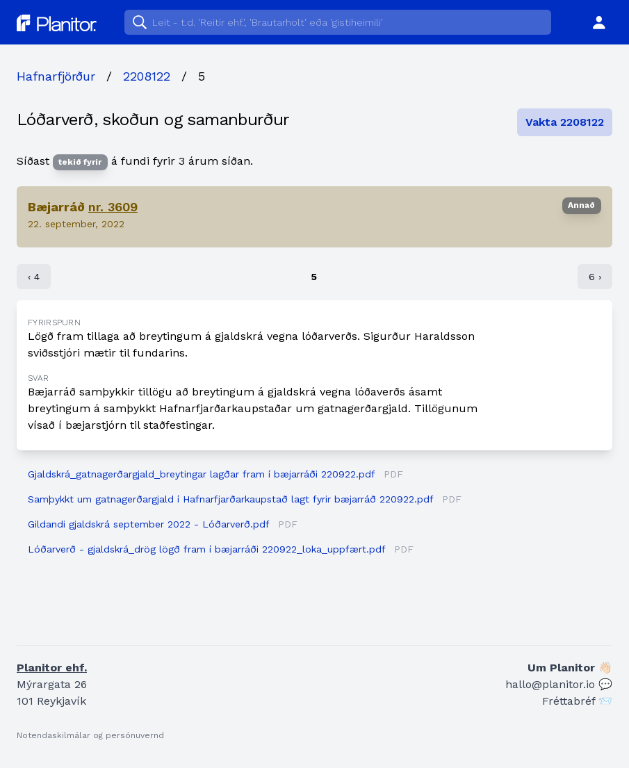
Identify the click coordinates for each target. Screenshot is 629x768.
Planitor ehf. (52, 667)
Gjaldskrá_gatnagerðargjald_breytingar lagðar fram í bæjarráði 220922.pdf (201, 474)
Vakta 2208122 (564, 122)
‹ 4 (34, 276)
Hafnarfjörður (56, 76)
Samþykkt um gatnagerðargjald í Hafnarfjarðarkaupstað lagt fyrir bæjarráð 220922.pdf (230, 499)
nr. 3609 (113, 206)
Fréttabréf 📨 (577, 701)
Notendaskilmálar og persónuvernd (90, 735)
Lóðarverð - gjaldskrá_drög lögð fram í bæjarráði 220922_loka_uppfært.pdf (206, 549)
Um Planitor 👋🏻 (570, 667)
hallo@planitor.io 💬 (558, 684)
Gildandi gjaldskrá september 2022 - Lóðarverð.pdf (148, 524)
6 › (595, 276)
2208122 (146, 76)
